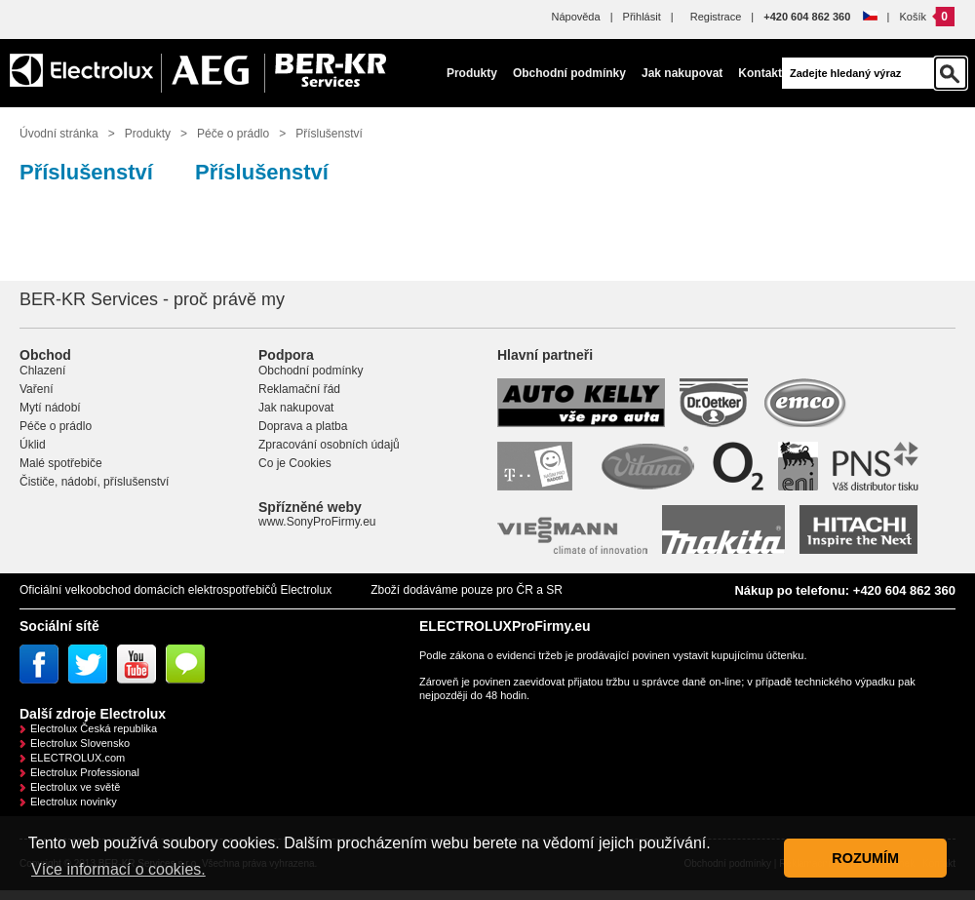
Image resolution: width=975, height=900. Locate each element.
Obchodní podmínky (569, 73)
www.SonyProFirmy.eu (316, 521)
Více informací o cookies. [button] (118, 869)
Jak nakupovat (682, 73)
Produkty (472, 73)
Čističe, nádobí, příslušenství (94, 482)
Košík (912, 16)
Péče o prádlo (233, 133)
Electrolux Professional (84, 772)
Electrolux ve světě (75, 787)
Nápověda (575, 16)
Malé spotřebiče (61, 463)
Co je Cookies (295, 463)
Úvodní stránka (59, 133)
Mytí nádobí (50, 407)
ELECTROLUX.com (77, 757)
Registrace (716, 16)
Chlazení (42, 370)
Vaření (36, 389)
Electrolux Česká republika (93, 728)
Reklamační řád (299, 389)
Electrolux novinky (73, 801)
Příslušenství (329, 133)
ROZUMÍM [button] (865, 858)
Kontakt (760, 73)
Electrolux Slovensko (80, 743)
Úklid (33, 444)
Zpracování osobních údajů (329, 444)
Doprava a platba (302, 426)
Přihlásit (642, 16)
